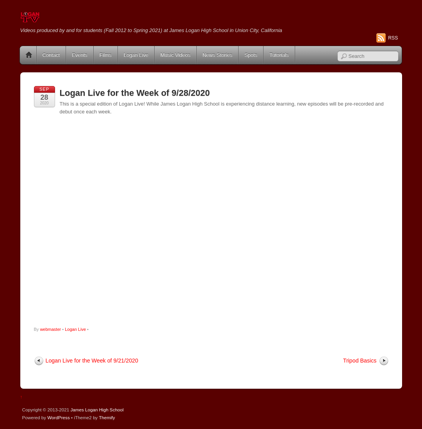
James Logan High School (96, 409)
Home (29, 55)
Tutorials (278, 55)
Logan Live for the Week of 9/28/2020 (135, 93)
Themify (107, 417)
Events (79, 55)
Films (106, 55)
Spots (250, 55)
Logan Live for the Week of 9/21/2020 (92, 360)
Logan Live (136, 55)
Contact (51, 55)
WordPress (58, 417)
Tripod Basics (360, 360)
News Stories (217, 55)
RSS (393, 38)
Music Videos (175, 55)
